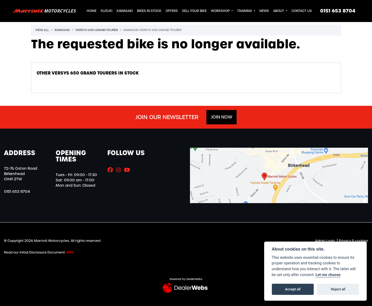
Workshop (221, 11)
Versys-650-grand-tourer (96, 30)
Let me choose (328, 275)
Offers (172, 11)
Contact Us (301, 11)
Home (91, 11)
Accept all (292, 289)
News (264, 11)
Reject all (338, 289)
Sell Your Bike (194, 11)
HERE (70, 252)
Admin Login (325, 241)
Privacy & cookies (353, 241)
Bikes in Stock (149, 11)
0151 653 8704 (337, 10)
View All (42, 30)
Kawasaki (125, 11)
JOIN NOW (221, 117)
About (279, 11)
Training (245, 11)
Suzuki (106, 11)
